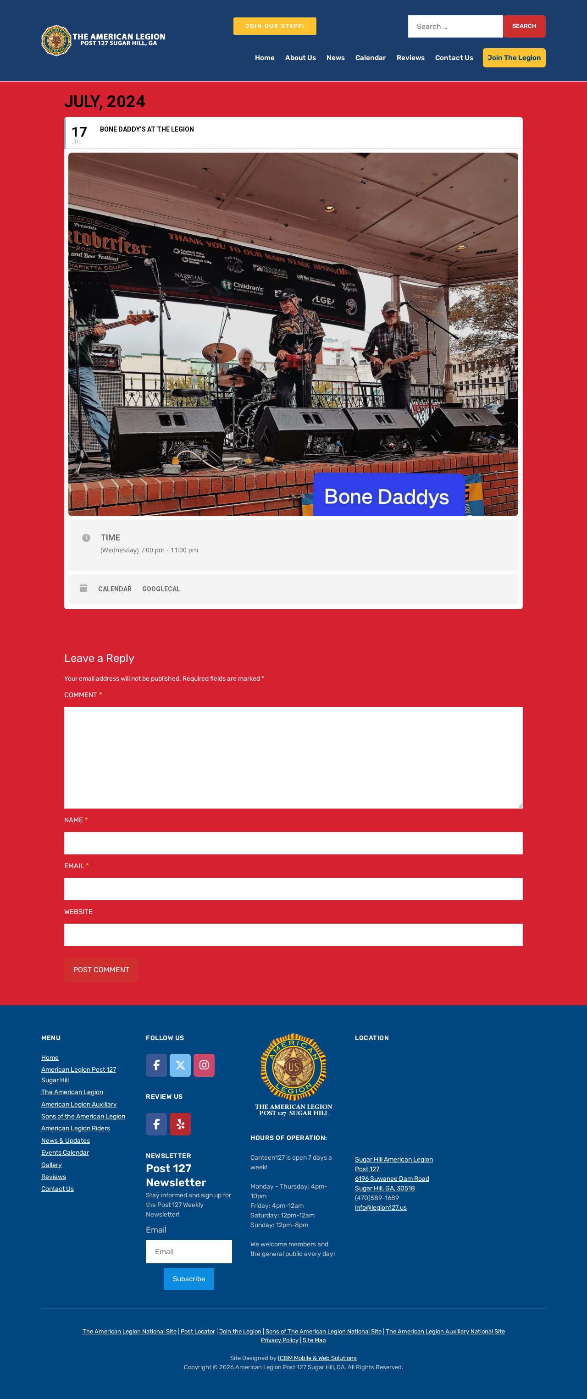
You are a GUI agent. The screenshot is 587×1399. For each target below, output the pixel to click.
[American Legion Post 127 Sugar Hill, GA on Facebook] (156, 1065)
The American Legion (72, 1092)
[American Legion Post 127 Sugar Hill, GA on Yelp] (180, 1124)
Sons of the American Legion (83, 1116)
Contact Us (454, 58)
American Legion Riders (75, 1128)
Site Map (314, 1340)
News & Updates (65, 1141)
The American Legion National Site (130, 1331)
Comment (83, 695)
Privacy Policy (280, 1340)
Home (265, 58)
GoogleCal (161, 589)
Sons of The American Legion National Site (324, 1331)
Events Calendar (65, 1153)
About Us (300, 58)
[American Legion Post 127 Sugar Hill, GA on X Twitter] (180, 1065)
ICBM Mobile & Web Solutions (317, 1358)
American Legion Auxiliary (79, 1104)
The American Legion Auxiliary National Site (445, 1331)
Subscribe (189, 1279)
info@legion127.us (381, 1208)
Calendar (370, 58)
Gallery (51, 1165)
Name (76, 820)
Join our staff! (275, 26)
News (336, 58)
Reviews (411, 58)
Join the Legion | (241, 1331)
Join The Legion (514, 58)
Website (78, 912)
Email (76, 866)
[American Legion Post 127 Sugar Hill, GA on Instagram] (204, 1065)
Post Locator (198, 1331)
